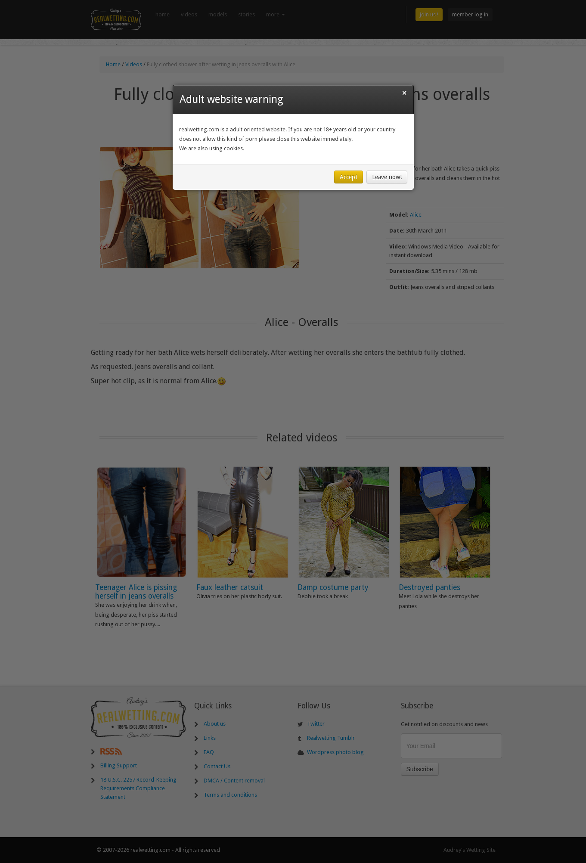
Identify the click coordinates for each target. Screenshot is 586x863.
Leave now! (387, 178)
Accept (348, 178)
